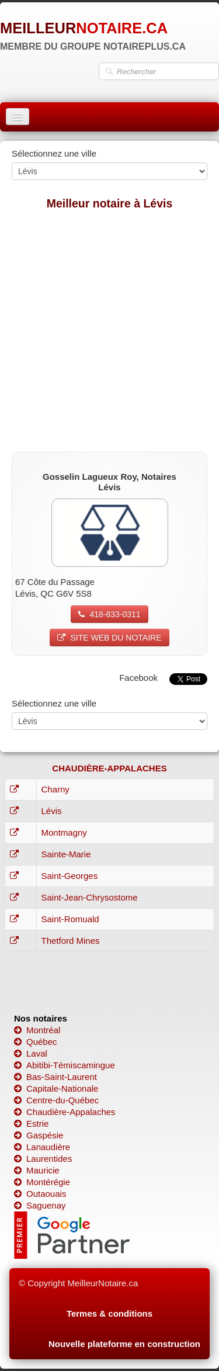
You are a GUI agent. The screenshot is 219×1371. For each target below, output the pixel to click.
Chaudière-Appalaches (65, 1112)
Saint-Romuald (70, 919)
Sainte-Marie (66, 854)
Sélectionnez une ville (54, 153)
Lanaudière (42, 1147)
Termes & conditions (109, 1313)
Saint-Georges (69, 876)
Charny (55, 789)
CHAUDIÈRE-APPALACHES (109, 768)
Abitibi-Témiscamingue (64, 1065)
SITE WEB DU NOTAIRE (109, 637)
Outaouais (40, 1194)
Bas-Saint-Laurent (55, 1077)
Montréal (37, 1030)
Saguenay (40, 1205)
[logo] (93, 32)
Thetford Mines (70, 941)
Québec (35, 1042)
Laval (30, 1053)
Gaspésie (38, 1135)
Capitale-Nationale (56, 1088)
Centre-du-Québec (56, 1100)
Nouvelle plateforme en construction (124, 1344)
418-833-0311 (109, 614)
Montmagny (64, 832)
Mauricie (37, 1170)
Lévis (51, 811)
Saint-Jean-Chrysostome (89, 897)
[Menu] (17, 116)
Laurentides (43, 1159)
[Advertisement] (109, 330)
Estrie (31, 1123)
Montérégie (42, 1182)
